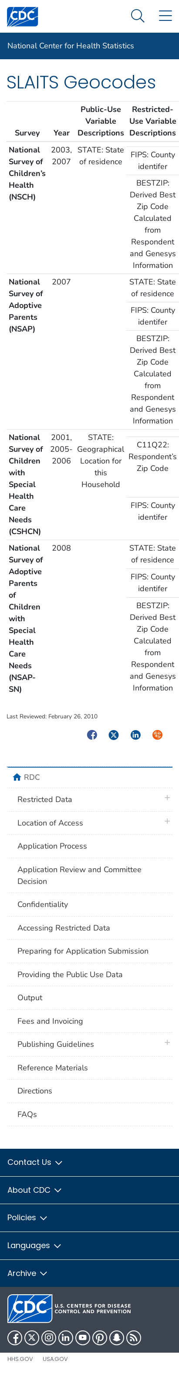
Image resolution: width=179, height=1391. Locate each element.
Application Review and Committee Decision (79, 875)
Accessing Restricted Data (63, 928)
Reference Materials (52, 1068)
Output (29, 997)
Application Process (52, 846)
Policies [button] (27, 1217)
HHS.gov (20, 1359)
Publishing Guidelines (55, 1044)
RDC (32, 777)
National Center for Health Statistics (70, 46)
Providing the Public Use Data (70, 974)
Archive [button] (27, 1273)
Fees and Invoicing (50, 1021)
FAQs (27, 1114)
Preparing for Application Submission (83, 951)
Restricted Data (44, 799)
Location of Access (50, 823)
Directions (34, 1091)
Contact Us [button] (35, 1162)
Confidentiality (42, 904)
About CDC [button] (35, 1190)
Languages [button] (34, 1245)
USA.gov (55, 1359)
